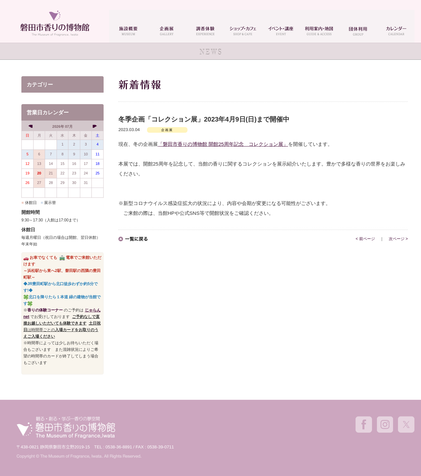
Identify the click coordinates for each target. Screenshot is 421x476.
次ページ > (398, 239)
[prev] (31, 126)
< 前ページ (365, 239)
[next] (94, 126)
